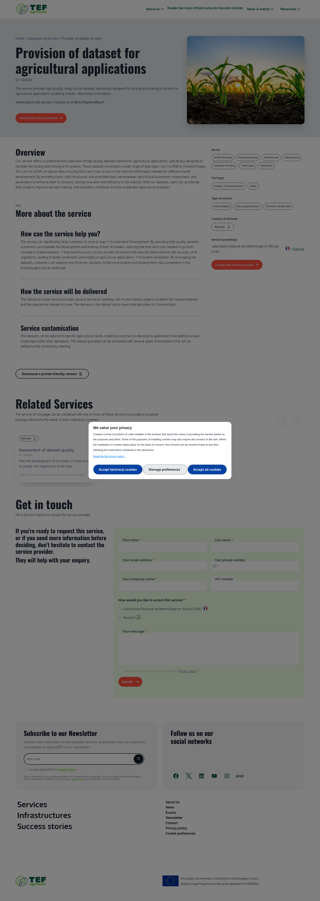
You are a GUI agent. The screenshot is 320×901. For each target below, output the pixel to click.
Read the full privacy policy (109, 456)
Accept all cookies (207, 469)
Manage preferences (165, 469)
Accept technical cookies (118, 469)
